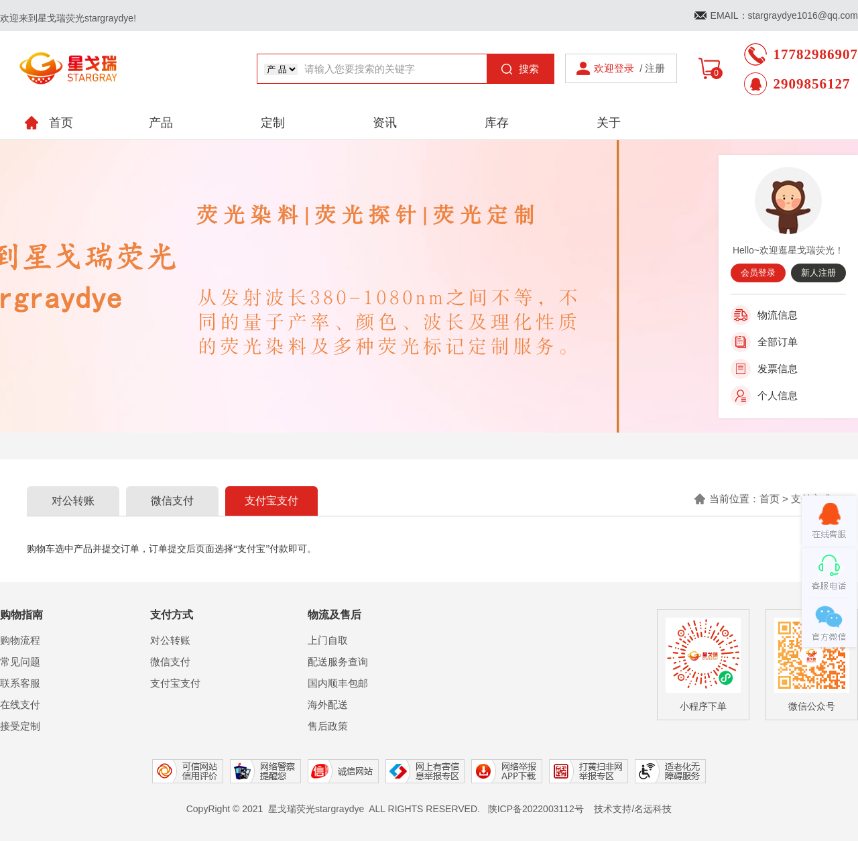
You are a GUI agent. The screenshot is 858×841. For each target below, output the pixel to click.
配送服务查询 (338, 661)
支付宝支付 (271, 500)
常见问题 (20, 661)
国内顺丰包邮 (338, 683)
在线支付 (20, 704)
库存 (497, 122)
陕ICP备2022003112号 (536, 808)
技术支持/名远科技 (633, 808)
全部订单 (777, 341)
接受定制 (20, 726)
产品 (161, 122)
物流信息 (777, 315)
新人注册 (818, 273)
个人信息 (777, 395)
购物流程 (20, 640)
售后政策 (328, 726)
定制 (273, 122)
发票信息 (777, 368)
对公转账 (73, 500)
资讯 (385, 122)
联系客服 (20, 683)
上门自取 (328, 640)
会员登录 (758, 273)
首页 (769, 498)
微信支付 (172, 500)
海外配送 (328, 704)
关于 (609, 122)
